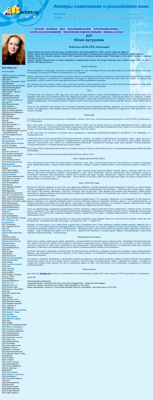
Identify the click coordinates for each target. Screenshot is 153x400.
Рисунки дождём (14, 258)
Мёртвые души (13, 318)
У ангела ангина (14, 264)
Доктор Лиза (12, 299)
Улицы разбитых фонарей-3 (12, 101)
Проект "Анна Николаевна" (10, 313)
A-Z (141, 14)
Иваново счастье (14, 337)
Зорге (9, 218)
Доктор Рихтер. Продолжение (11, 242)
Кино (21, 9)
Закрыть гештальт (15, 374)
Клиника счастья (14, 329)
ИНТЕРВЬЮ (52, 29)
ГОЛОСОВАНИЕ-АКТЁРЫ (79, 29)
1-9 (137, 18)
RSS (34, 17)
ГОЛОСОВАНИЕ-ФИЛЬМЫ (105, 29)
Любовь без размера (16, 310)
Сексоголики (12, 362)
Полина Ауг (45, 273)
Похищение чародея (16, 75)
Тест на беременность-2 (9, 284)
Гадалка (10, 268)
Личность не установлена (10, 221)
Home (23, 17)
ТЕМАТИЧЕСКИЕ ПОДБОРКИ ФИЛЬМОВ (82, 32)
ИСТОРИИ (39, 29)
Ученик (9, 214)
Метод (9, 185)
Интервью (11, 245)
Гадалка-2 (11, 306)
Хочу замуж (11, 372)
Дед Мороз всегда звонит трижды (13, 144)
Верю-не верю (13, 178)
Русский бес (12, 260)
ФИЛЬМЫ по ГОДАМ (113, 32)
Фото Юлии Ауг (9, 68)
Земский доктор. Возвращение (12, 163)
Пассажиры (12, 316)
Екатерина (11, 174)
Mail (27, 17)
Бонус (9, 230)
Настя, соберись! (14, 327)
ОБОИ (62, 29)
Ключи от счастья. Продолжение (13, 140)
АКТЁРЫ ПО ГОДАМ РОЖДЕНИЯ (45, 32)
